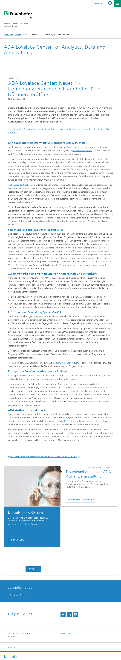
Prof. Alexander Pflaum (67, 362)
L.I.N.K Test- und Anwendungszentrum (82, 421)
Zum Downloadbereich (81, 499)
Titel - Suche (110, 3)
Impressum (65, 634)
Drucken (33, 569)
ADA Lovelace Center (82, 150)
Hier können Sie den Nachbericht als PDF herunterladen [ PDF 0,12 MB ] (43, 457)
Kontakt (12, 637)
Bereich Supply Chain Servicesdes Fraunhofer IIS (16, 25)
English (98, 3)
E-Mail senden (19, 540)
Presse (18, 35)
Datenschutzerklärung (19, 634)
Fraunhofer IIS (18, 595)
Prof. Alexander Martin (19, 185)
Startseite (8, 35)
